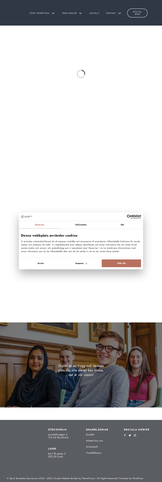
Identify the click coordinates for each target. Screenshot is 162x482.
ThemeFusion (88, 478)
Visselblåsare (93, 453)
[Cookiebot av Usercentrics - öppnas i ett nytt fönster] (129, 217)
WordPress (137, 478)
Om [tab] (122, 224)
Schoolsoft (92, 447)
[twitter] (130, 435)
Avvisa (41, 263)
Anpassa (81, 263)
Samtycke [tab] (39, 224)
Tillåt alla (121, 263)
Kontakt (90, 434)
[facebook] (125, 435)
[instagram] (135, 435)
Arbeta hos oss (94, 440)
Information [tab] (81, 224)
